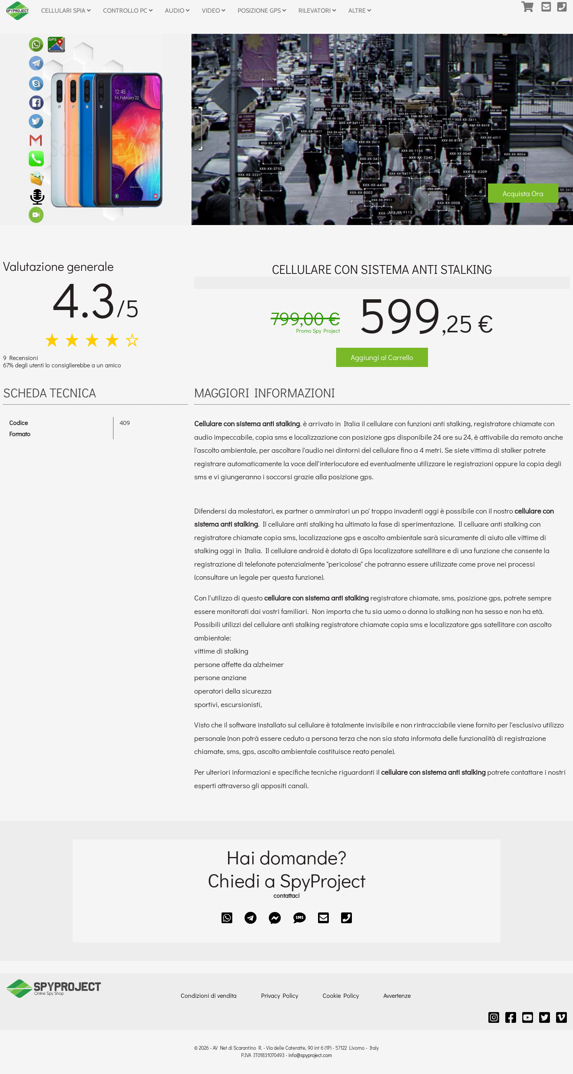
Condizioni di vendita (209, 995)
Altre (359, 10)
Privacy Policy (279, 995)
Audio (177, 10)
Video (213, 10)
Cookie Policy (341, 995)
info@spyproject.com (310, 1055)
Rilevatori (317, 10)
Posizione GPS (262, 10)
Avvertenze (397, 995)
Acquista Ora (523, 193)
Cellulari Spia (66, 10)
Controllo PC (128, 10)
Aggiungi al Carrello (382, 357)
